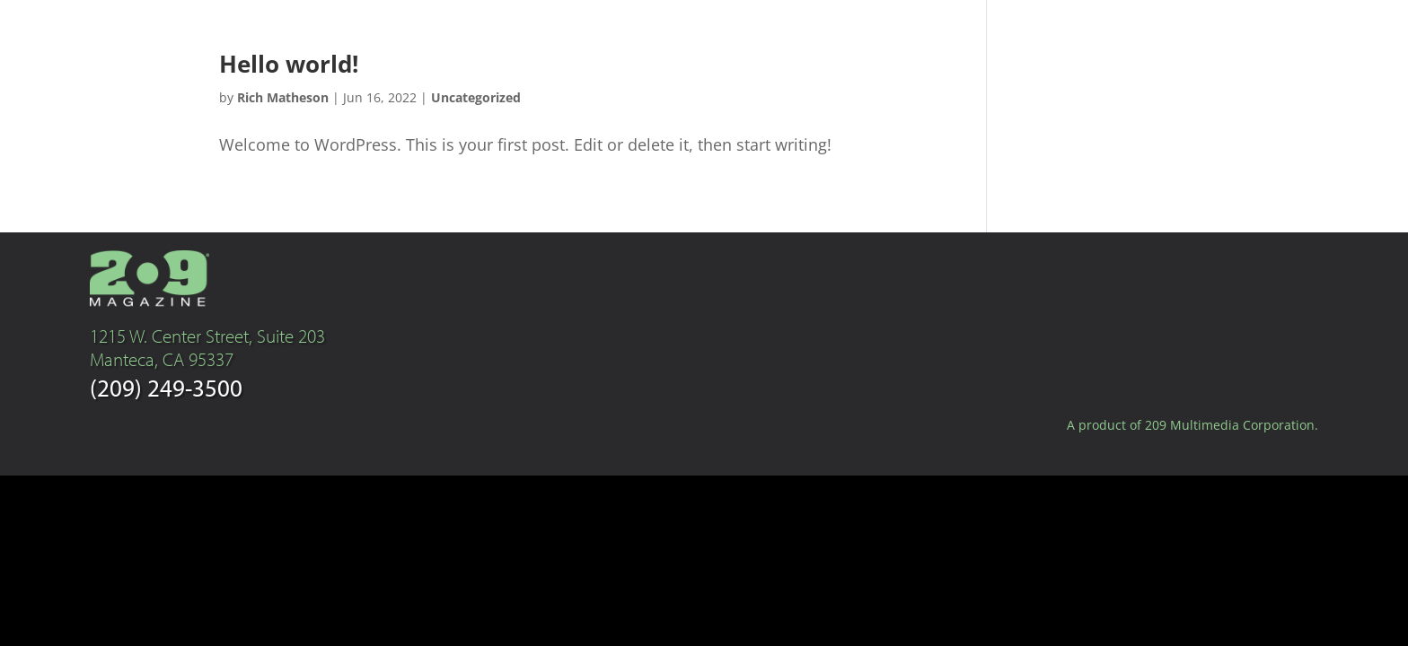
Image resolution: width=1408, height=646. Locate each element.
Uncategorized (476, 97)
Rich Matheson (283, 97)
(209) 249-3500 (166, 387)
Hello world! (288, 64)
